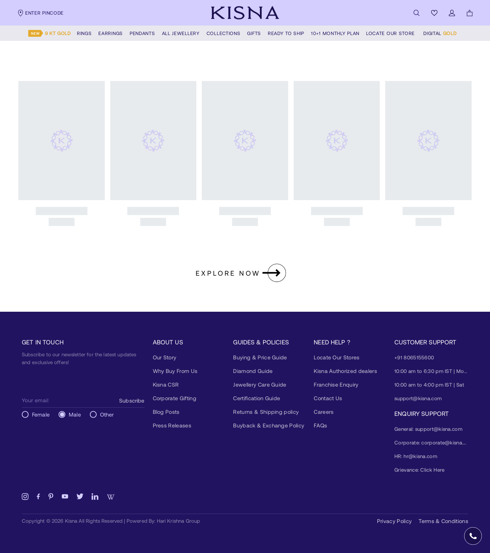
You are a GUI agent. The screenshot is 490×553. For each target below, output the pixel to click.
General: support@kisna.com (428, 429)
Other (107, 414)
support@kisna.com (418, 398)
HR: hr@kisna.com (415, 456)
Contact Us (328, 398)
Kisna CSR (166, 384)
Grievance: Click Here (419, 470)
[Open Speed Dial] (473, 536)
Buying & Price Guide (260, 357)
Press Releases (172, 425)
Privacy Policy (394, 521)
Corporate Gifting (174, 398)
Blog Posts (166, 411)
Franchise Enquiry (336, 384)
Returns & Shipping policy (266, 411)
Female (41, 414)
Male (75, 414)
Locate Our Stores (336, 357)
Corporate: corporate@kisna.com (431, 442)
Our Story (165, 357)
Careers (323, 411)
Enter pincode (40, 13)
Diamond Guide (253, 371)
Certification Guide (256, 398)
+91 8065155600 (414, 357)
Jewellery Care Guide (259, 384)
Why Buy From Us (175, 371)
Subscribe (131, 400)
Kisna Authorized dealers (345, 371)
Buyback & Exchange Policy (268, 425)
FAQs (320, 425)
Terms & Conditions (443, 521)
